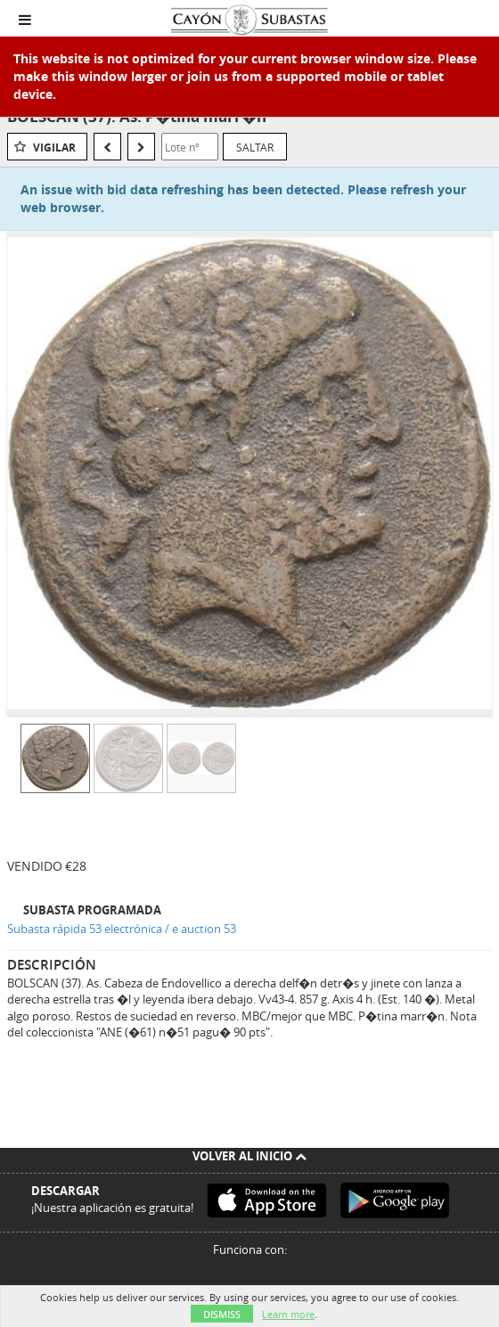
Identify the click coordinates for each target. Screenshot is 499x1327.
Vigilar (54, 147)
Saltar (255, 147)
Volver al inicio (249, 1156)
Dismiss (222, 1314)
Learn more (288, 1314)
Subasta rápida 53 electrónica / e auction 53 (121, 929)
